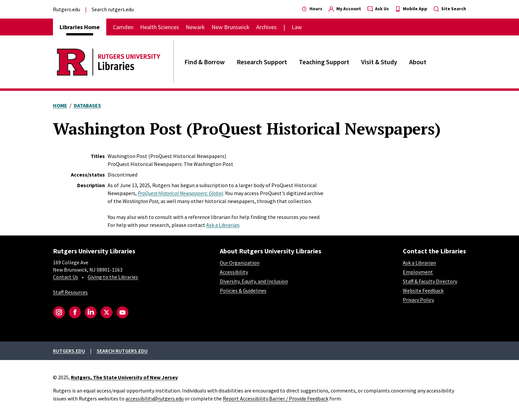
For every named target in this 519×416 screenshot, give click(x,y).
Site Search (450, 9)
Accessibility (234, 272)
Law (297, 27)
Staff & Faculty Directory (430, 281)
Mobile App (411, 9)
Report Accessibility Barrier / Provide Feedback (275, 398)
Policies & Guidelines (243, 290)
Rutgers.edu (66, 9)
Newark (195, 27)
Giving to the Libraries (113, 277)
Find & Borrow (204, 62)
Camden (123, 27)
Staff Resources (70, 292)
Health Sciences (159, 27)
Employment (418, 272)
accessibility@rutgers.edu (154, 398)
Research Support (262, 62)
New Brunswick (231, 27)
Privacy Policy (418, 299)
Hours (312, 9)
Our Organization (240, 262)
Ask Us (378, 9)
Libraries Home (80, 27)
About (417, 62)
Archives (266, 27)
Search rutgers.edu (113, 9)
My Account (345, 9)
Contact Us (65, 277)
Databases (87, 105)
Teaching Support (324, 62)
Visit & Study (379, 62)
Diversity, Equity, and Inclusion (254, 281)
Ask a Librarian (222, 225)
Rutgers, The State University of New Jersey (124, 377)
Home (60, 105)
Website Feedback (423, 290)
